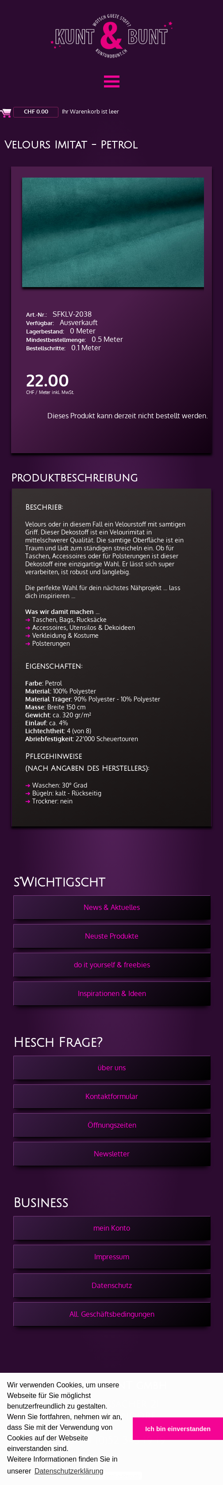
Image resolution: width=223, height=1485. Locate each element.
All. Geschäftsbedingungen (111, 1314)
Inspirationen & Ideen (112, 993)
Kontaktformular (111, 1096)
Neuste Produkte (111, 936)
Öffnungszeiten (112, 1125)
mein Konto (111, 1228)
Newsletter (112, 1153)
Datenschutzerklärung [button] (69, 1471)
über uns (112, 1067)
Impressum (111, 1256)
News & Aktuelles (112, 907)
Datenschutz (112, 1285)
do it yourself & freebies (112, 964)
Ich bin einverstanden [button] (178, 1428)
